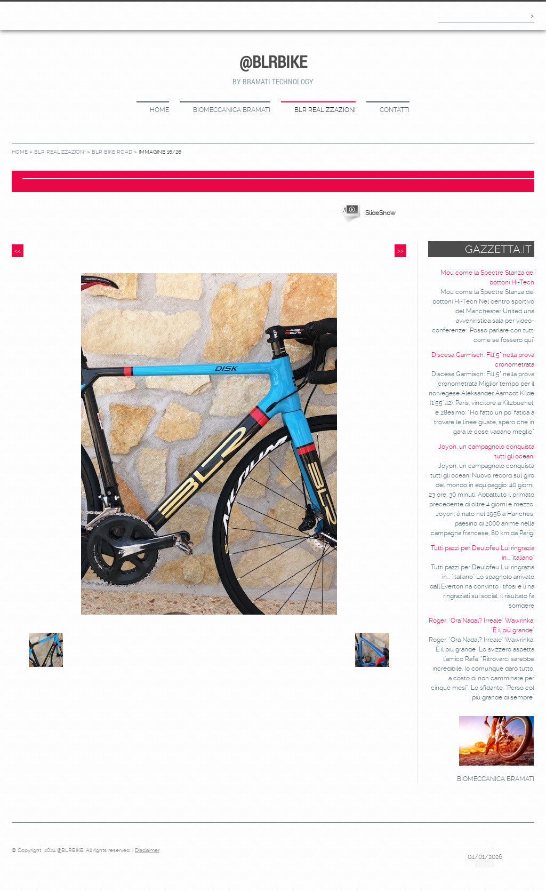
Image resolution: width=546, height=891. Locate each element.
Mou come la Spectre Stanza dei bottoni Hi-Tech (487, 277)
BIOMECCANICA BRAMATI (231, 110)
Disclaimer (147, 850)
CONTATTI (395, 110)
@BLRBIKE (273, 61)
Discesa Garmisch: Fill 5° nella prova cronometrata (482, 359)
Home (159, 110)
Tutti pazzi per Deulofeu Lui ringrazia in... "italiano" (482, 552)
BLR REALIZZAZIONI (325, 110)
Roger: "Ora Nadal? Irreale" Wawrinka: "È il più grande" (481, 625)
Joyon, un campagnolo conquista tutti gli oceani (486, 451)
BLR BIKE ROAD (112, 152)
